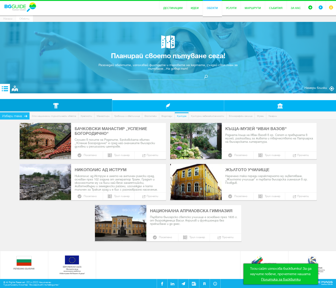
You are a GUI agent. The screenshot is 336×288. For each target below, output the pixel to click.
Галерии (273, 116)
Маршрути (253, 8)
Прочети (152, 155)
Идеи (195, 8)
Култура (181, 116)
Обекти (212, 8)
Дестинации (173, 8)
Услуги (231, 8)
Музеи (260, 116)
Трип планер (122, 155)
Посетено (90, 155)
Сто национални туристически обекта (54, 116)
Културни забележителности (207, 116)
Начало (7, 18)
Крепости (86, 116)
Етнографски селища (240, 116)
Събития (276, 8)
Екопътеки (151, 116)
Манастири (103, 116)
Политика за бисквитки (281, 279)
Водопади (166, 116)
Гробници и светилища (127, 116)
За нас (296, 8)
